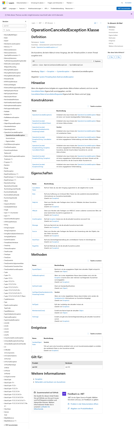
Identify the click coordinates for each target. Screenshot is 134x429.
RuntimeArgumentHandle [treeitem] (12, 183)
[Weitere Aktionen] (101, 23)
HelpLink (35, 202)
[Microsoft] (4, 2)
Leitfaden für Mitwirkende (42, 408)
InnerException (37, 219)
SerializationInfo (60, 298)
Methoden (112, 38)
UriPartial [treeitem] (7, 368)
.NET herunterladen (124, 8)
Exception (50, 71)
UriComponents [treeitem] (9, 347)
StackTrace (35, 240)
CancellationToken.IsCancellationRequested (47, 94)
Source (34, 231)
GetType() (35, 304)
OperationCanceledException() (42, 115)
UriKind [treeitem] (6, 362)
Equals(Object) (36, 269)
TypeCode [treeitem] (7, 302)
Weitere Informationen (116, 46)
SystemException (63, 71)
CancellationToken (37, 91)
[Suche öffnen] (122, 3)
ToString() (35, 317)
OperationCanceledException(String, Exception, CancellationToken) (41, 147)
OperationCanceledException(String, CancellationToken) (41, 139)
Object (42, 71)
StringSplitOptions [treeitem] (10, 231)
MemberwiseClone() (38, 311)
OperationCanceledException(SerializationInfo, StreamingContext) (40, 129)
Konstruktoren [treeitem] (10, 132)
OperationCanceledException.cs (47, 47)
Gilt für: (111, 43)
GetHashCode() (37, 286)
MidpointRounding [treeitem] (10, 61)
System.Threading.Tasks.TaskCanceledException (56, 77)
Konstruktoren (113, 32)
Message (35, 225)
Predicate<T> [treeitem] (8, 153)
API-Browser (49, 23)
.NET (40, 23)
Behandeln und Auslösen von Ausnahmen (50, 382)
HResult (34, 211)
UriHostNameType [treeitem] (10, 359)
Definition (112, 27)
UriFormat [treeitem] (7, 353)
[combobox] (14, 25)
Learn (33, 23)
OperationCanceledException (86, 115)
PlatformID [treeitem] (7, 147)
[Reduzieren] (25, 21)
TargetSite (35, 246)
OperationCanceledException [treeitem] (15, 129)
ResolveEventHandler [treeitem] (11, 180)
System (42, 42)
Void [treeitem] (5, 409)
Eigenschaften (113, 35)
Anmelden (128, 3)
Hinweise (111, 30)
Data (33, 194)
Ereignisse (112, 41)
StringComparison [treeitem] (10, 225)
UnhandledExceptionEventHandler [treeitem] (15, 338)
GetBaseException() (38, 275)
